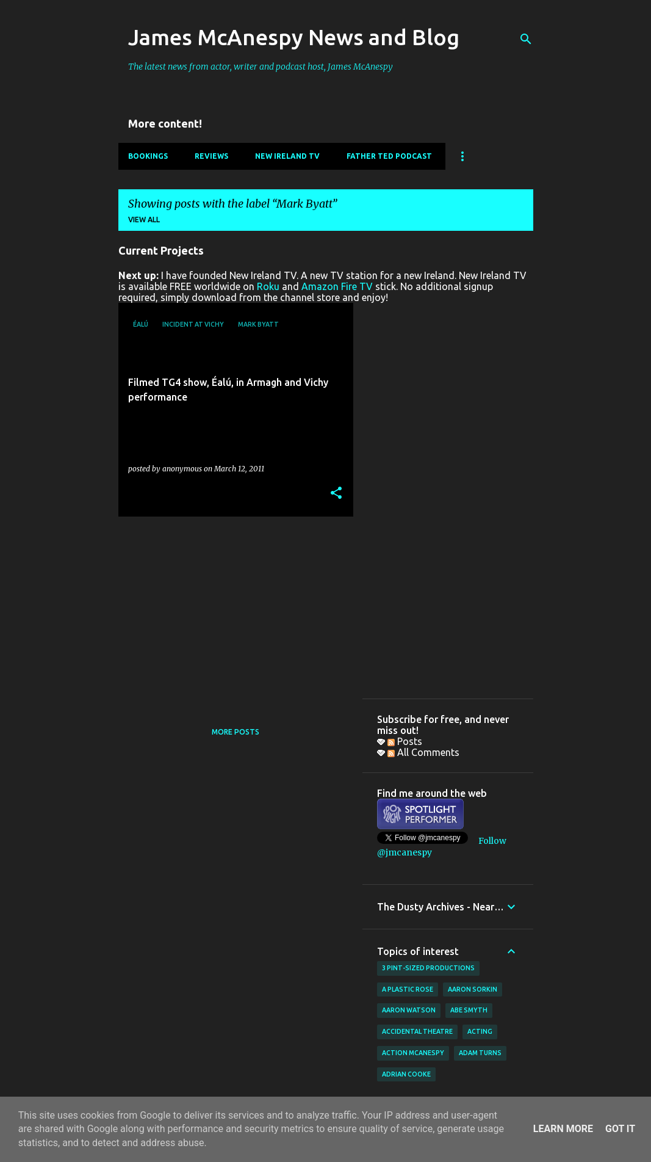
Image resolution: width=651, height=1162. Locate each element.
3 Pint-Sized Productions (428, 967)
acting (479, 1031)
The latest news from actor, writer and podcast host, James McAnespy (260, 66)
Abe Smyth (468, 1010)
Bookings (148, 156)
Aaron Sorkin (472, 989)
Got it (620, 1129)
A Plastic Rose (407, 989)
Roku (268, 286)
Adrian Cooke (406, 1074)
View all (144, 219)
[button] (336, 493)
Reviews (211, 156)
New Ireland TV (287, 156)
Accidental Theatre (417, 1031)
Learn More (563, 1129)
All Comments (423, 752)
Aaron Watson (409, 1010)
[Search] (526, 39)
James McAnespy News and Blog (293, 36)
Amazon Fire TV (337, 286)
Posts (404, 741)
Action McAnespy (413, 1052)
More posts (235, 732)
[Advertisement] (231, 611)
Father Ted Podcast (389, 156)
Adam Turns (480, 1052)
